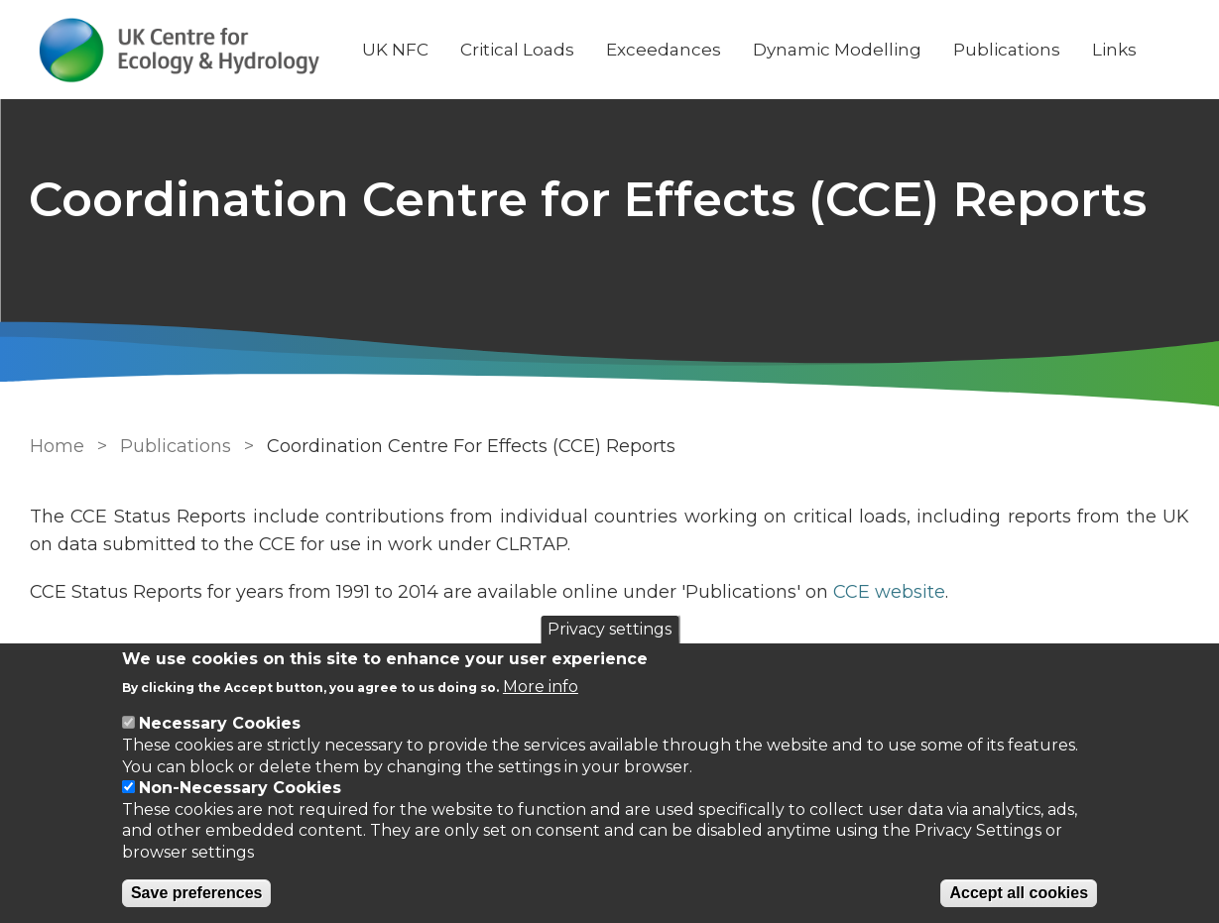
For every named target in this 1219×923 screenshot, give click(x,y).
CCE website (889, 592)
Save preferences (197, 892)
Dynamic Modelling (838, 49)
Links (1115, 49)
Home (57, 446)
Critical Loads (518, 49)
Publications (1007, 49)
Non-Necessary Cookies (240, 787)
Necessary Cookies (220, 723)
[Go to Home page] (180, 50)
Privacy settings (609, 629)
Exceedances (664, 49)
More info (540, 686)
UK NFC (396, 49)
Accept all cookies (1018, 892)
